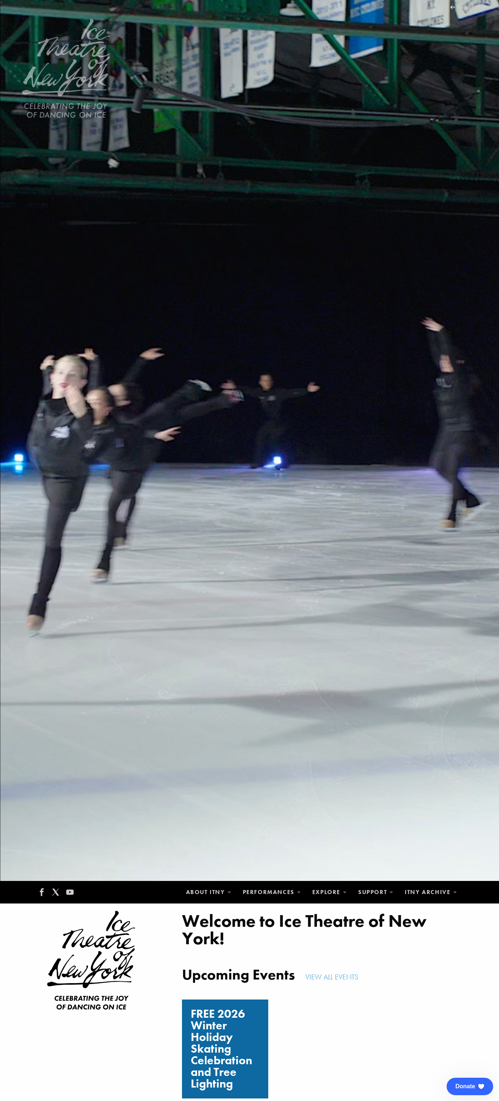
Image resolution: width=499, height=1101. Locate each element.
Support (372, 892)
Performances (268, 892)
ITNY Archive (427, 892)
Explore (326, 892)
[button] (470, 1086)
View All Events (332, 977)
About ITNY (205, 892)
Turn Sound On (472, 7)
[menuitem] (208, 892)
